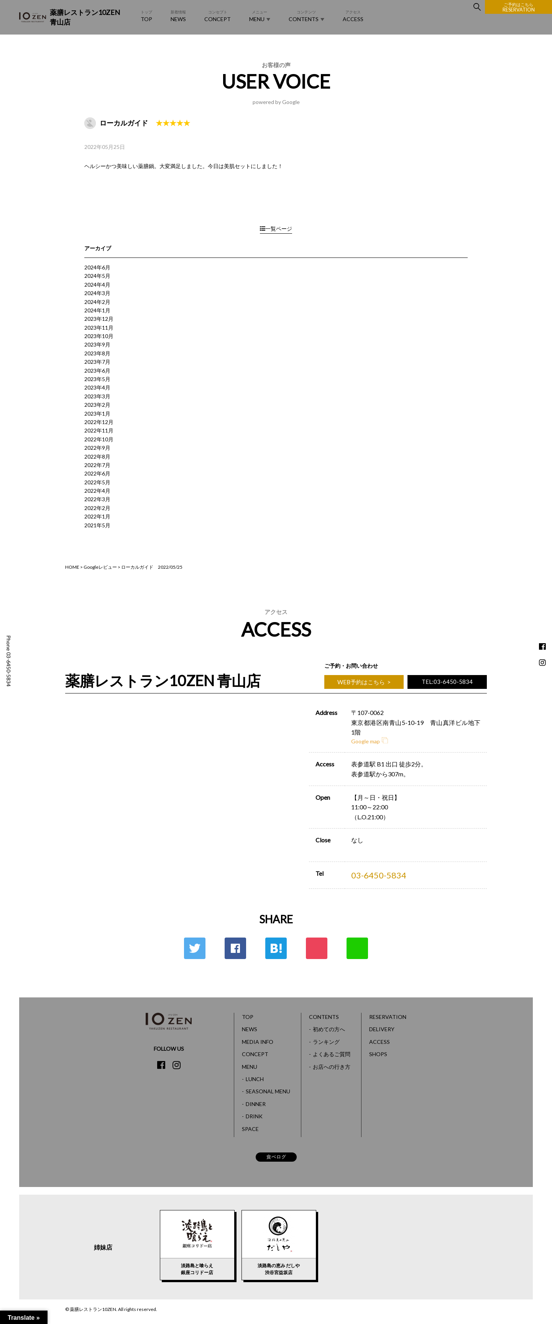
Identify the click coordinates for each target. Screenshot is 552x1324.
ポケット (316, 948)
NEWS (178, 15)
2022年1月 (97, 516)
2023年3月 (97, 396)
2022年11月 (98, 430)
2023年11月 (98, 327)
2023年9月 (97, 344)
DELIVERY (381, 1029)
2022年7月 (97, 465)
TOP (146, 15)
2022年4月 (97, 490)
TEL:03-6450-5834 (447, 681)
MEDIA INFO (257, 1041)
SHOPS (378, 1054)
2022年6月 (97, 473)
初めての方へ (329, 1029)
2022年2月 (97, 508)
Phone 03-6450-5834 (8, 661)
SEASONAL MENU (268, 1091)
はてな (276, 948)
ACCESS (353, 15)
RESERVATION (518, 7)
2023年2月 (97, 404)
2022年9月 (97, 447)
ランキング (326, 1041)
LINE (357, 948)
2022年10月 (98, 439)
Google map (369, 741)
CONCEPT (217, 15)
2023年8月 (97, 353)
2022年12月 (98, 422)
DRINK (254, 1116)
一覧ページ (276, 228)
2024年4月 (97, 284)
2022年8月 (97, 456)
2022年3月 (97, 499)
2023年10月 (98, 336)
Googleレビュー (100, 567)
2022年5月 (97, 482)
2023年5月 (97, 379)
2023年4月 (97, 387)
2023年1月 (97, 413)
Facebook (235, 948)
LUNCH (255, 1079)
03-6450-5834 (378, 875)
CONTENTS (306, 16)
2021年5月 (97, 525)
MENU (259, 16)
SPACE (250, 1129)
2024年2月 (97, 302)
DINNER (256, 1104)
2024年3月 (97, 293)
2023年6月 (97, 370)
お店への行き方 (331, 1066)
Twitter (194, 948)
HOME (72, 567)
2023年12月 (98, 318)
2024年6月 (97, 267)
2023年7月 (97, 361)
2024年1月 (97, 310)
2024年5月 (97, 275)
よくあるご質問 (331, 1054)
